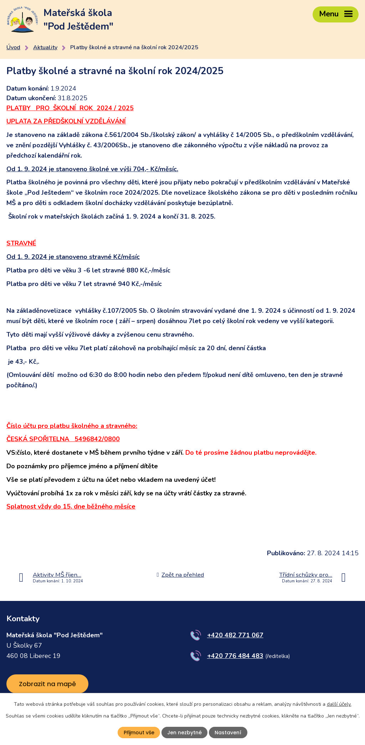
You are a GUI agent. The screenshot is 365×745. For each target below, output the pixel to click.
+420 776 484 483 (235, 656)
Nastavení (228, 732)
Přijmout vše (139, 732)
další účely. (339, 704)
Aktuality (45, 47)
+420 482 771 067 (235, 635)
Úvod (13, 47)
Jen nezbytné (184, 732)
